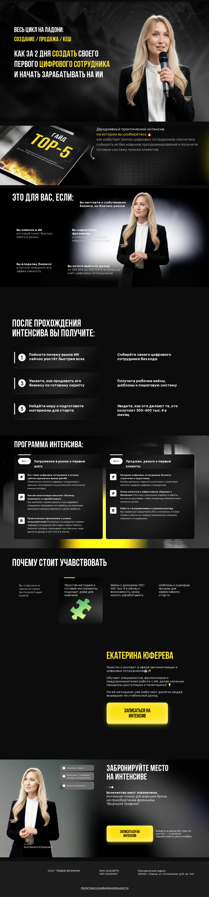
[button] (137, 715)
